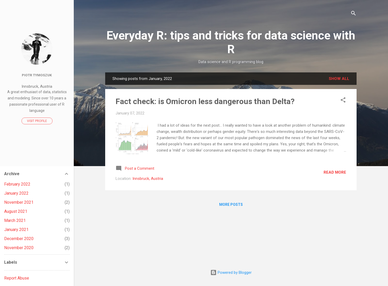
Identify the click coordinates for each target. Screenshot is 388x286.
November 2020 (19, 247)
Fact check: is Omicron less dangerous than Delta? (205, 101)
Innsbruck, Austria (147, 178)
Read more (335, 172)
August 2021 (15, 211)
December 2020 (19, 238)
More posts (231, 204)
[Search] (353, 14)
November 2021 (19, 202)
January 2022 (16, 193)
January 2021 (16, 229)
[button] (343, 101)
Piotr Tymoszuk (37, 75)
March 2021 (15, 220)
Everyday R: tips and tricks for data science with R (230, 42)
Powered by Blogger (231, 272)
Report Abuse (16, 278)
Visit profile (37, 121)
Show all (339, 78)
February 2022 (17, 184)
